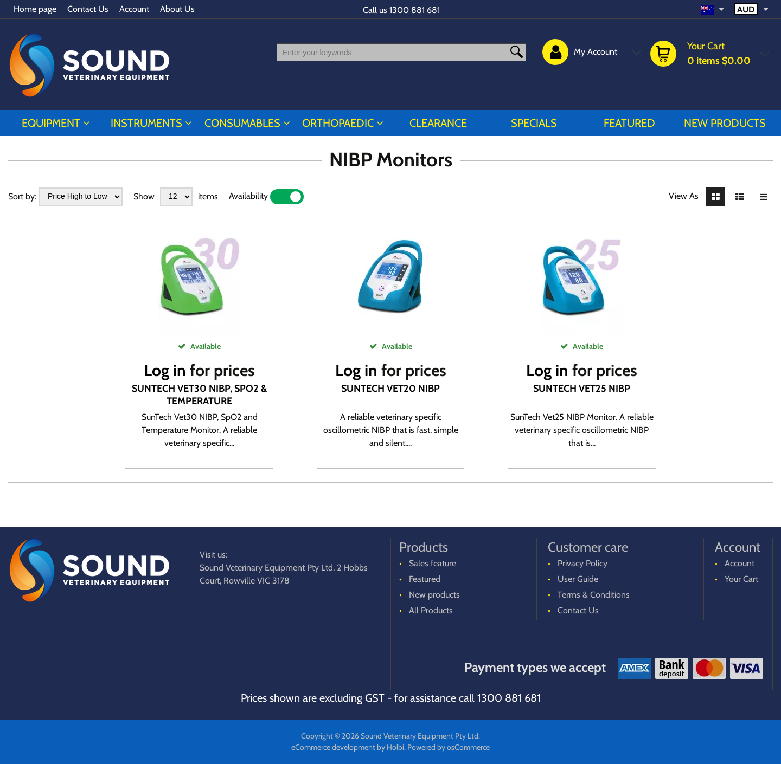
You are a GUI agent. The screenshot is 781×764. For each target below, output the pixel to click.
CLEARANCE (438, 123)
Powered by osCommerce (448, 747)
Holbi (395, 747)
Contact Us (87, 9)
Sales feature (432, 563)
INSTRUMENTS (146, 123)
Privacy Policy (582, 563)
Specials (534, 123)
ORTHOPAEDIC (338, 123)
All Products (431, 610)
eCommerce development (333, 747)
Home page (35, 9)
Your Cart (741, 579)
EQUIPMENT (51, 123)
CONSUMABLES (242, 123)
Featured (629, 123)
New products (725, 123)
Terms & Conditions (594, 595)
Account (134, 9)
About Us (177, 9)
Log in (165, 370)
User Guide (578, 579)
